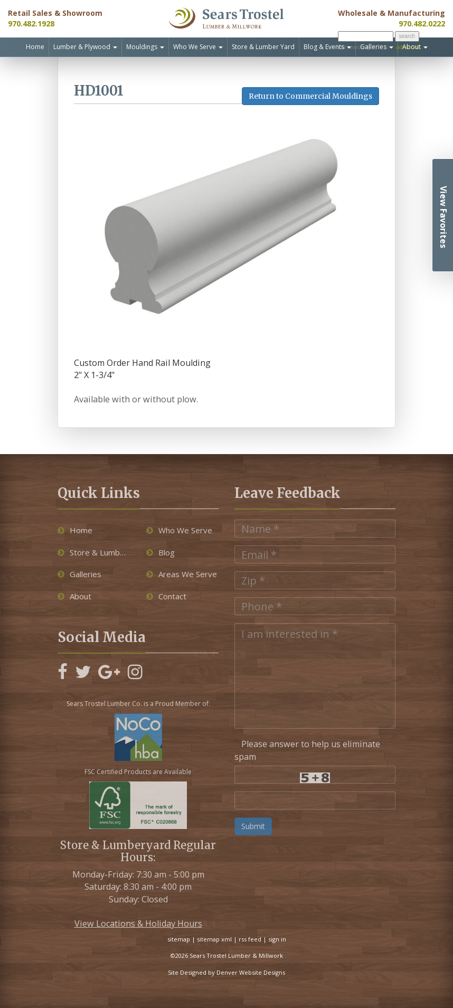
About (415, 46)
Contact (166, 596)
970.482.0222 (422, 23)
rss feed (250, 939)
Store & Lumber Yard (263, 46)
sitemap (178, 939)
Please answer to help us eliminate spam (307, 749)
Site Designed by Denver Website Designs (226, 972)
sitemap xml (214, 939)
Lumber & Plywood (85, 46)
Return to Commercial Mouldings (310, 96)
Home (35, 46)
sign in (277, 939)
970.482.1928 (31, 23)
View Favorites (443, 217)
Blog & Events (327, 46)
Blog (160, 552)
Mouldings (145, 46)
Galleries (376, 46)
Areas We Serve (181, 574)
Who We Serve (198, 46)
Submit (253, 826)
